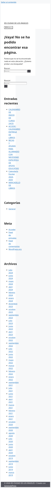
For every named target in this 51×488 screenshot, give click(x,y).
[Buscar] (28, 71)
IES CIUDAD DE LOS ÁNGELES (16, 23)
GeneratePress (10, 486)
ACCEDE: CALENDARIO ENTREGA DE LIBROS (14, 132)
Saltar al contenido (8, 2)
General (12, 209)
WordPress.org (15, 249)
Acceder (12, 229)
